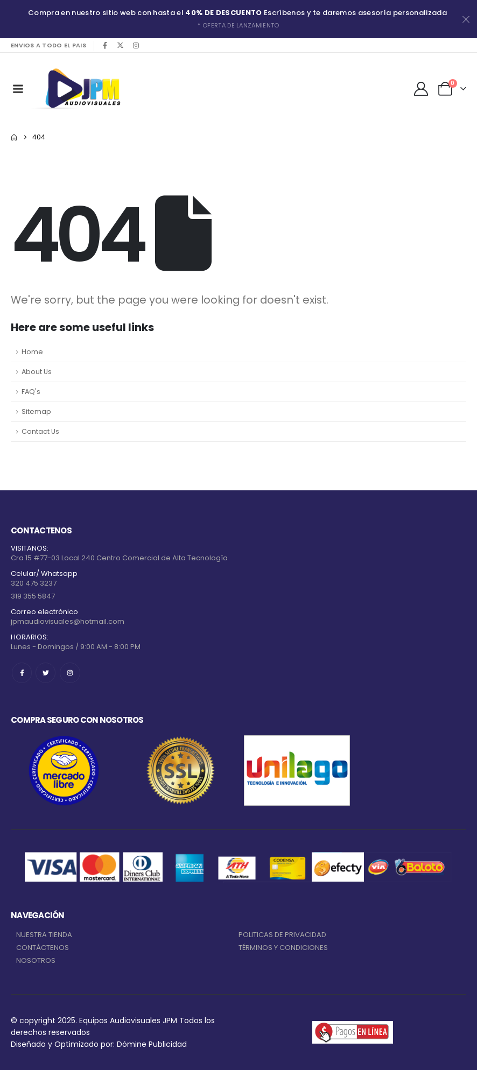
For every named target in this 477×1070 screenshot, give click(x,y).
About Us (37, 371)
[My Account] (421, 89)
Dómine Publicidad (152, 1044)
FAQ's (31, 391)
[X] (121, 45)
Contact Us (40, 431)
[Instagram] (136, 45)
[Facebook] (105, 45)
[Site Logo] (81, 88)
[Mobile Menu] (18, 89)
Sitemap (36, 411)
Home (32, 351)
